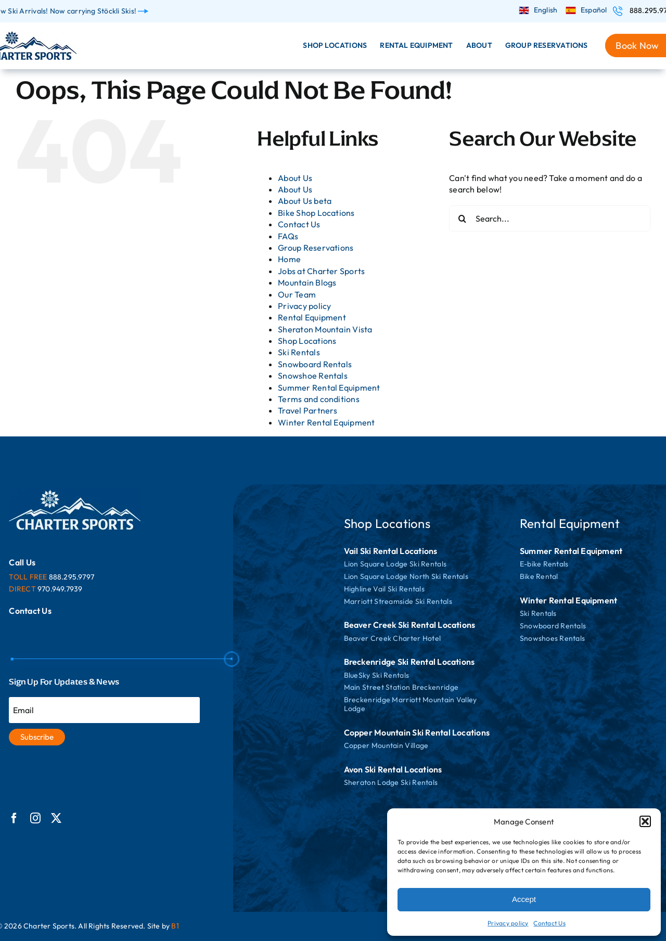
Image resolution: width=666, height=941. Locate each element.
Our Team (297, 294)
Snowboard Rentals (315, 364)
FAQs (288, 236)
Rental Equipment (312, 317)
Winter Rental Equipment (326, 422)
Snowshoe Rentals (313, 375)
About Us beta (304, 201)
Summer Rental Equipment (329, 387)
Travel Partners (308, 410)
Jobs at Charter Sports (321, 271)
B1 (174, 926)
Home (289, 259)
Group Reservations (315, 247)
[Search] (462, 218)
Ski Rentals (299, 352)
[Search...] (549, 218)
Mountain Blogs (307, 282)
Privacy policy (508, 923)
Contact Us (549, 923)
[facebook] (14, 818)
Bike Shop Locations (316, 213)
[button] (645, 821)
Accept (524, 899)
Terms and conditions (319, 399)
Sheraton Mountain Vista (325, 329)
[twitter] (56, 818)
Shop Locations (307, 341)
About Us (295, 178)
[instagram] (35, 818)
